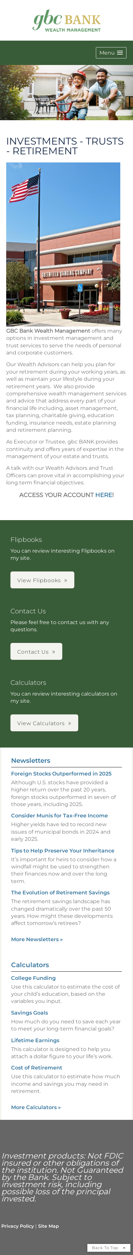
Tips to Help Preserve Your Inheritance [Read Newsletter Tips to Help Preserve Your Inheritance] (62, 851)
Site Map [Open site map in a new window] (48, 1226)
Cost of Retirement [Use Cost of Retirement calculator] (36, 1068)
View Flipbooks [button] (39, 580)
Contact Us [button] (33, 652)
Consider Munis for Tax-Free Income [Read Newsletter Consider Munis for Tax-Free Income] (59, 816)
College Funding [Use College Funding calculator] (33, 978)
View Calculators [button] (41, 723)
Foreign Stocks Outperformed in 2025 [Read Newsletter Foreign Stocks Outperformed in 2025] (61, 774)
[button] (111, 52)
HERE (103, 495)
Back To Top (109, 1247)
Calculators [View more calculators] (30, 965)
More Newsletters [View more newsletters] (37, 939)
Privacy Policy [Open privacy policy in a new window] (17, 1226)
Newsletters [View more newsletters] (30, 760)
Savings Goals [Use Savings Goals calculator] (29, 1013)
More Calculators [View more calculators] (36, 1107)
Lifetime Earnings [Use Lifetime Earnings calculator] (35, 1040)
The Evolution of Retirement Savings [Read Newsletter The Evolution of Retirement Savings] (60, 893)
